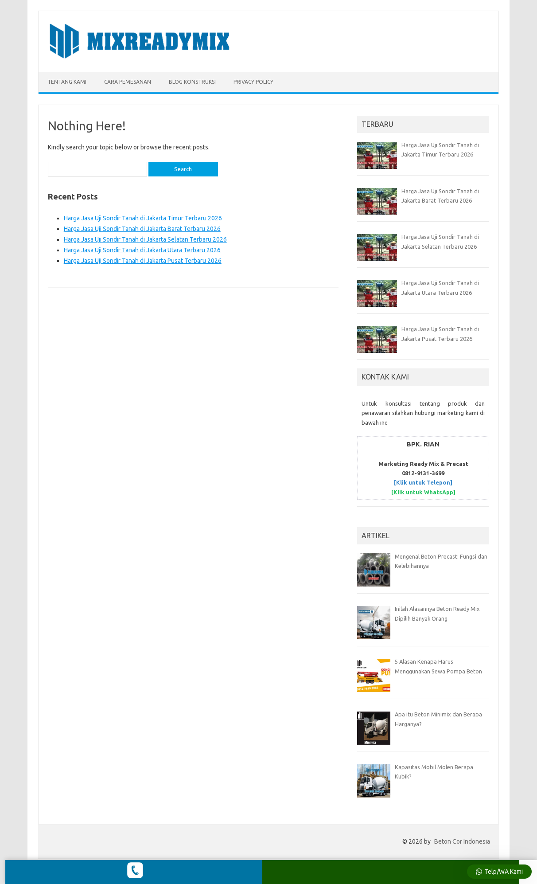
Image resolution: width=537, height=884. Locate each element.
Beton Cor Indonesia (462, 841)
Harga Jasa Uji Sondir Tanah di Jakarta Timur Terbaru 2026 (143, 218)
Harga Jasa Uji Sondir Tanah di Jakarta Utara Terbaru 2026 (142, 250)
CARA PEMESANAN (127, 82)
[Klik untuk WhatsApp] (423, 492)
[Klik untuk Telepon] (423, 482)
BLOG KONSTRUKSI (192, 82)
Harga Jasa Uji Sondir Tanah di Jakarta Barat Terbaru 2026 (142, 228)
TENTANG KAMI (66, 82)
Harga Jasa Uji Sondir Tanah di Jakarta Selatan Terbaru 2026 (145, 239)
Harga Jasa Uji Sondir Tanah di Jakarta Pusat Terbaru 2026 (143, 260)
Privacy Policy (253, 82)
